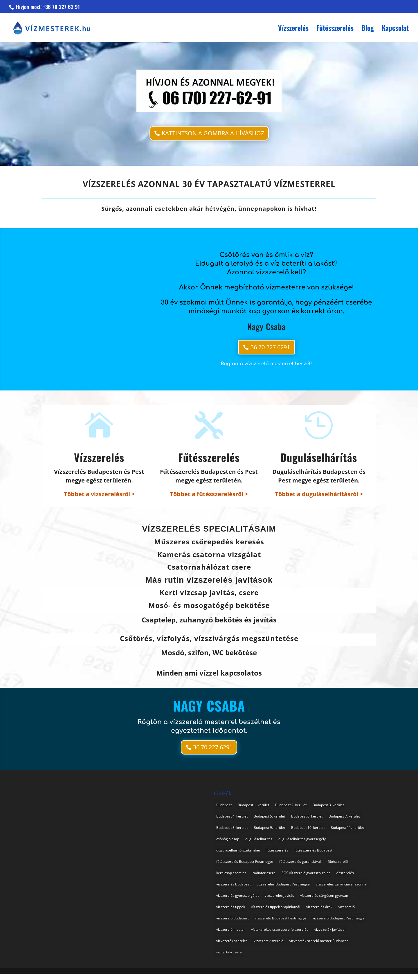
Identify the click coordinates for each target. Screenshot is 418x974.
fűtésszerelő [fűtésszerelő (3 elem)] (338, 861)
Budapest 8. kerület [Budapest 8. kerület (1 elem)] (232, 827)
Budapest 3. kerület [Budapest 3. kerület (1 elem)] (328, 804)
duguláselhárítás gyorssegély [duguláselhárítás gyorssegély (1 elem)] (302, 838)
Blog (367, 29)
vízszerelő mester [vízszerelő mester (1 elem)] (230, 929)
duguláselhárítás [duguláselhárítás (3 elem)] (258, 838)
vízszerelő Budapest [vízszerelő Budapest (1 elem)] (232, 918)
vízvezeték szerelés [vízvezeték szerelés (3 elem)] (232, 940)
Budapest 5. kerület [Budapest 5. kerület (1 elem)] (269, 816)
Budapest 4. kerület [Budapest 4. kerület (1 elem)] (232, 816)
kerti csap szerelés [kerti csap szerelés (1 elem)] (231, 872)
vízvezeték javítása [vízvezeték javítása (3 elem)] (329, 929)
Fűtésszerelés (335, 29)
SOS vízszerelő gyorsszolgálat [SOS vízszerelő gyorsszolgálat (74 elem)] (306, 872)
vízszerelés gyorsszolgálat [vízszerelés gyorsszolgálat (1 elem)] (237, 895)
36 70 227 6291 (270, 347)
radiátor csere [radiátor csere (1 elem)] (264, 872)
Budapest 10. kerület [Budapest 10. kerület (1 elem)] (308, 827)
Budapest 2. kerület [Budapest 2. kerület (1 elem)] (291, 804)
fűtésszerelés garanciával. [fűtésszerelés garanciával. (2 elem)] (300, 861)
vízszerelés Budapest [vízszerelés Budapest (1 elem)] (233, 884)
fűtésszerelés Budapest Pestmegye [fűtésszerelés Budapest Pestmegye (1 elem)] (244, 861)
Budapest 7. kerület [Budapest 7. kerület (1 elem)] (344, 816)
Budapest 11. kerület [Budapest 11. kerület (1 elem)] (347, 827)
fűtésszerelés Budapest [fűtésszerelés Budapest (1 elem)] (313, 850)
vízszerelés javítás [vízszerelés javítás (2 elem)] (279, 895)
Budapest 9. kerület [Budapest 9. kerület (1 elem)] (269, 827)
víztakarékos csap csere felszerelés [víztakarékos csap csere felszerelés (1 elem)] (279, 929)
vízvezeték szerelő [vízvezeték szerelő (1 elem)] (268, 940)
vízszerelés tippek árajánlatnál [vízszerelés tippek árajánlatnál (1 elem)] (275, 906)
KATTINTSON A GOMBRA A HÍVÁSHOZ (213, 133)
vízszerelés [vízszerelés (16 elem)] (345, 872)
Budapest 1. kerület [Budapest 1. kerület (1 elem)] (253, 804)
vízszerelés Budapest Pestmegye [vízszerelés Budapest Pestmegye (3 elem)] (283, 884)
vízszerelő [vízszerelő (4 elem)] (346, 906)
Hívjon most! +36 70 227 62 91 (47, 6)
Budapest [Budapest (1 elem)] (224, 804)
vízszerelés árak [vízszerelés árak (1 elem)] (319, 906)
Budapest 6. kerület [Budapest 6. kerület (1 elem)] (306, 816)
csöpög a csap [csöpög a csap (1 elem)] (227, 838)
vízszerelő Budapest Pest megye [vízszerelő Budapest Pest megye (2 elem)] (338, 918)
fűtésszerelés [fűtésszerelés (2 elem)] (277, 850)
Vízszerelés (293, 29)
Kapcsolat (395, 29)
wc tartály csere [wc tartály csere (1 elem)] (229, 952)
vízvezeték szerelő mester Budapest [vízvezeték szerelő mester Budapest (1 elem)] (318, 940)
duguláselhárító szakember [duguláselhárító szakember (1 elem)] (238, 850)
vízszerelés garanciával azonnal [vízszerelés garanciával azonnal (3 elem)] (341, 884)
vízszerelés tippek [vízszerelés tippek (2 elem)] (230, 906)
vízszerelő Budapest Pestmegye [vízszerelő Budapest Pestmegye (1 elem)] (280, 918)
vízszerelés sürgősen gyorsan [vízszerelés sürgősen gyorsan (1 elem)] (324, 895)
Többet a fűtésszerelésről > (209, 494)
